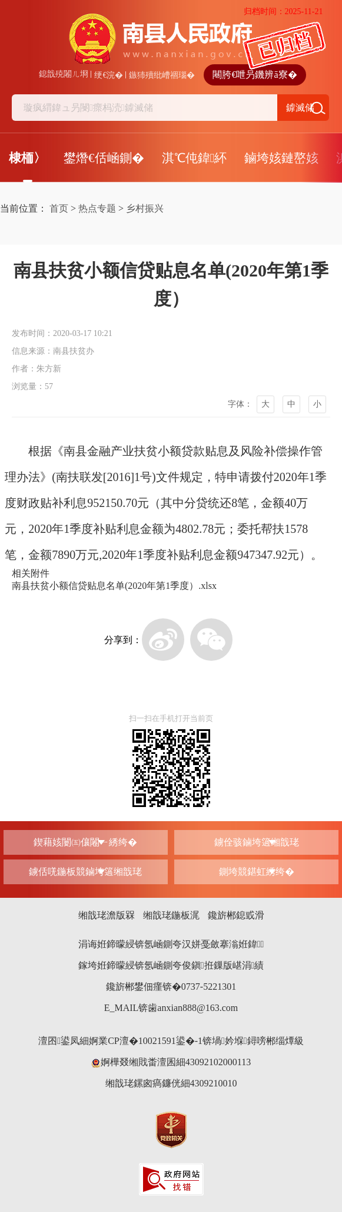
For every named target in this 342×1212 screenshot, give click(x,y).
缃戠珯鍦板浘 (171, 915)
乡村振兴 (145, 208)
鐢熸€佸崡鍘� (104, 158)
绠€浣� (108, 75)
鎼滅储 (300, 108)
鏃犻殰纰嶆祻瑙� (162, 75)
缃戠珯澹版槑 (106, 915)
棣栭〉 (27, 158)
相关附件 (30, 573)
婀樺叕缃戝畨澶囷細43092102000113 (171, 1062)
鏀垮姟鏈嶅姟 (281, 158)
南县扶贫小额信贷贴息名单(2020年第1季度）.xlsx (114, 586)
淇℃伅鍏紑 (194, 158)
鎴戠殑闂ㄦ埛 (63, 74)
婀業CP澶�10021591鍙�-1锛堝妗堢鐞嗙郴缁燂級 (196, 1041)
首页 (58, 208)
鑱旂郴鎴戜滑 (236, 915)
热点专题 (97, 208)
